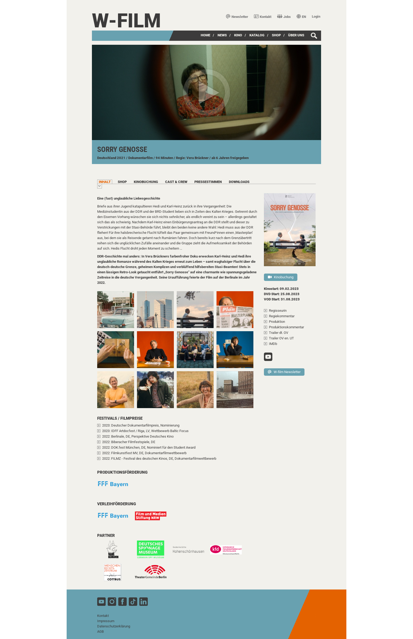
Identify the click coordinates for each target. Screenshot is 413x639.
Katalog (256, 35)
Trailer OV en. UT (281, 338)
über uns (296, 35)
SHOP (276, 35)
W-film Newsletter (284, 372)
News (222, 35)
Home (205, 35)
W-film (126, 20)
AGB (100, 631)
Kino (238, 35)
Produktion (277, 322)
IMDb (273, 344)
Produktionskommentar (286, 327)
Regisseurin (278, 311)
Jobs (284, 17)
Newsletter (237, 17)
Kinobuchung (280, 277)
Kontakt (262, 17)
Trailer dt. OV (278, 333)
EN (301, 17)
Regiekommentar (281, 316)
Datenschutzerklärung (113, 626)
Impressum (105, 621)
